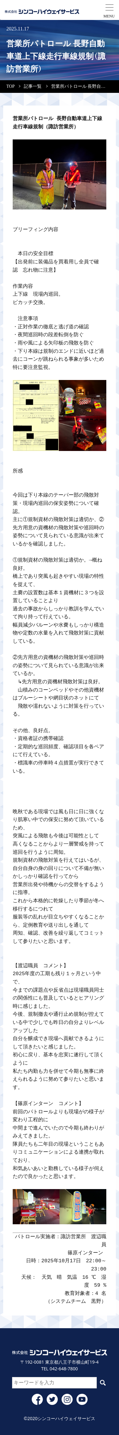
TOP (10, 86)
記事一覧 (33, 86)
